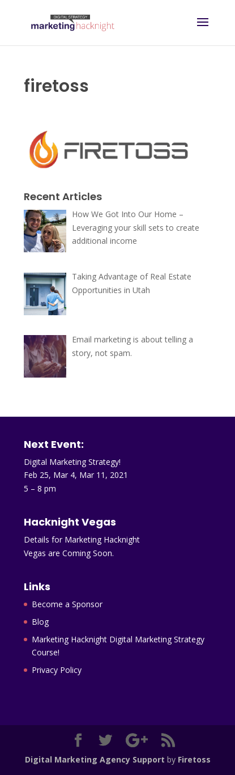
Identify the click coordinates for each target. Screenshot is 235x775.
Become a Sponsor (67, 604)
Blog (40, 621)
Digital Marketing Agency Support (95, 759)
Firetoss (194, 759)
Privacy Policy (57, 669)
